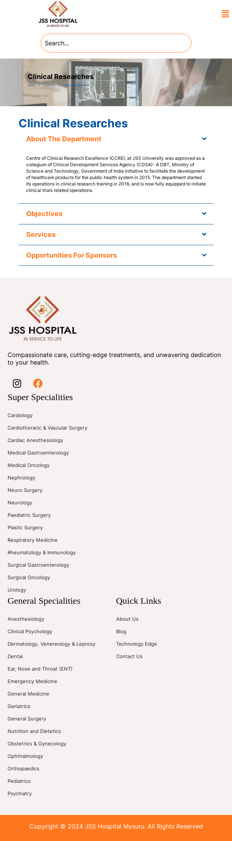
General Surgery (27, 719)
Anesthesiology (26, 619)
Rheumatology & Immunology (42, 552)
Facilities (49, 85)
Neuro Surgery (25, 490)
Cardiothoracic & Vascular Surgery (47, 428)
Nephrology (21, 478)
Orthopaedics (23, 768)
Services (41, 234)
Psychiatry (20, 793)
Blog (121, 631)
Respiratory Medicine (33, 540)
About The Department (63, 139)
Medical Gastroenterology (38, 453)
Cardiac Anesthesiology (35, 440)
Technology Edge (136, 644)
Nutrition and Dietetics (34, 731)
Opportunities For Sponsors (71, 255)
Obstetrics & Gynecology (37, 744)
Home (31, 85)
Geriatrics (19, 706)
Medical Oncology (29, 465)
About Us (127, 619)
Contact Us (129, 656)
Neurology (20, 502)
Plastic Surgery (25, 527)
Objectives (44, 214)
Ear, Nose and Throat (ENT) (40, 669)
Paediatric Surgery (29, 515)
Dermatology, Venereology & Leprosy (51, 644)
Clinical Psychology (30, 631)
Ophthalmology (25, 756)
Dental (15, 656)
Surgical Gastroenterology (38, 565)
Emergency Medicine (32, 681)
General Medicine (28, 694)
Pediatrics (19, 781)
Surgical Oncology (29, 577)
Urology (17, 590)
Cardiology (20, 415)
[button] (225, 14)
